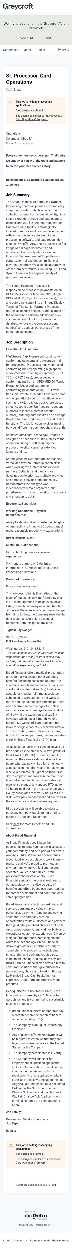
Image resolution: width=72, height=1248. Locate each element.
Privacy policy (26, 1225)
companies (10, 50)
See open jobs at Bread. (30, 110)
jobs (27, 50)
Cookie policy (43, 1225)
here (16, 824)
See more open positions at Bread (36, 1184)
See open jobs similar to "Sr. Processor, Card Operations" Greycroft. (39, 117)
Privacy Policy (60, 1240)
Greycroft (18, 6)
